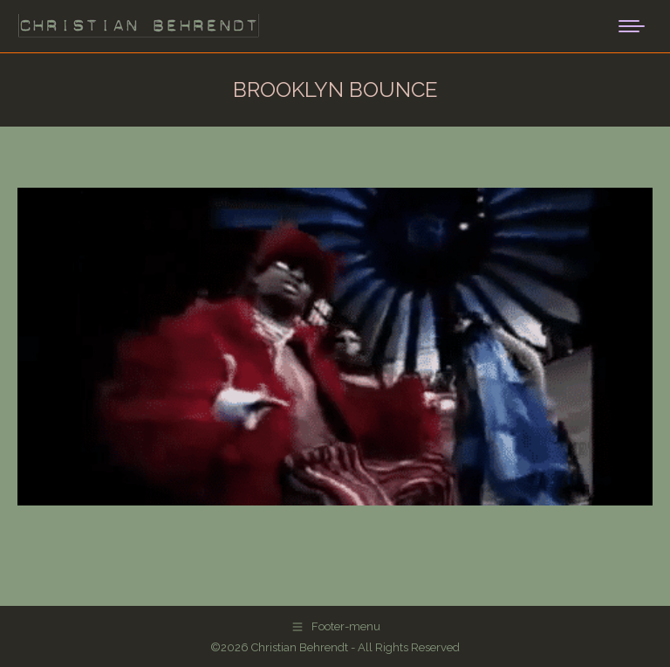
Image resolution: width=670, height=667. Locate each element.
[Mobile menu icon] (632, 26)
